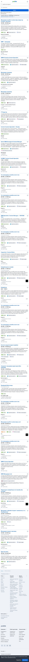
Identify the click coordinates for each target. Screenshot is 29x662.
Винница (2, 590)
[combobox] (3, 651)
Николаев (2, 588)
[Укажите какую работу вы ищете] (14, 4)
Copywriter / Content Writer (8, 252)
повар (20, 592)
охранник (20, 585)
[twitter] (5, 645)
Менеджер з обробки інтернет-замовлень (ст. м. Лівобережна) (13, 511)
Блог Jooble (21, 636)
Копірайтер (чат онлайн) (7, 267)
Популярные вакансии (5, 615)
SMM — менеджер (5, 41)
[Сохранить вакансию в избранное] (27, 20)
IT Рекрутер (4, 112)
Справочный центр (5, 639)
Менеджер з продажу (6, 72)
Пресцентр (3, 636)
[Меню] (1, 1)
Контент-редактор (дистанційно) (9, 345)
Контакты (3, 634)
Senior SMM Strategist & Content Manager (11, 141)
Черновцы (3, 591)
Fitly (20, 641)
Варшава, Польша (4, 587)
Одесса (2, 585)
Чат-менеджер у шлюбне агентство (10, 174)
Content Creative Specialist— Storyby (10, 126)
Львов (2, 582)
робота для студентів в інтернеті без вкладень (14, 605)
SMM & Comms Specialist (7, 461)
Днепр (2, 580)
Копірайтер (4, 287)
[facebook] (2, 645)
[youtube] (10, 645)
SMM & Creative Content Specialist (9, 57)
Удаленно (3, 577)
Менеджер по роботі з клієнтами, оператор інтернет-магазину (12, 20)
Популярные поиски (5, 573)
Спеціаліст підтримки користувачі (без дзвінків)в (11, 366)
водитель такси (22, 582)
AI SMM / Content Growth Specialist (10, 158)
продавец (21, 580)
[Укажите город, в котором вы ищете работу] (14, 7)
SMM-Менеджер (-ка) (6, 474)
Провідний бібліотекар (7, 385)
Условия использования (6, 654)
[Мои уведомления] (27, 1)
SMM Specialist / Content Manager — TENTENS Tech (12, 216)
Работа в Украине (4, 641)
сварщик (20, 588)
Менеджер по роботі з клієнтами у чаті (11, 422)
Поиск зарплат (22, 634)
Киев (2, 579)
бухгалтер (21, 591)
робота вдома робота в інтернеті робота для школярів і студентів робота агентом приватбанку (14, 586)
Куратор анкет (4, 551)
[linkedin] (7, 645)
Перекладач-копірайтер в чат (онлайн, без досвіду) (12, 490)
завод (20, 583)
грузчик (20, 589)
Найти (14, 10)
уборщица (21, 586)
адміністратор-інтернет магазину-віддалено (13, 597)
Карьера (2, 638)
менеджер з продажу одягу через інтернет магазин (14, 601)
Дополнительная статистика (8, 16)
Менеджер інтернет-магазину (8, 531)
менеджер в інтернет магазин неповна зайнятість (14, 593)
